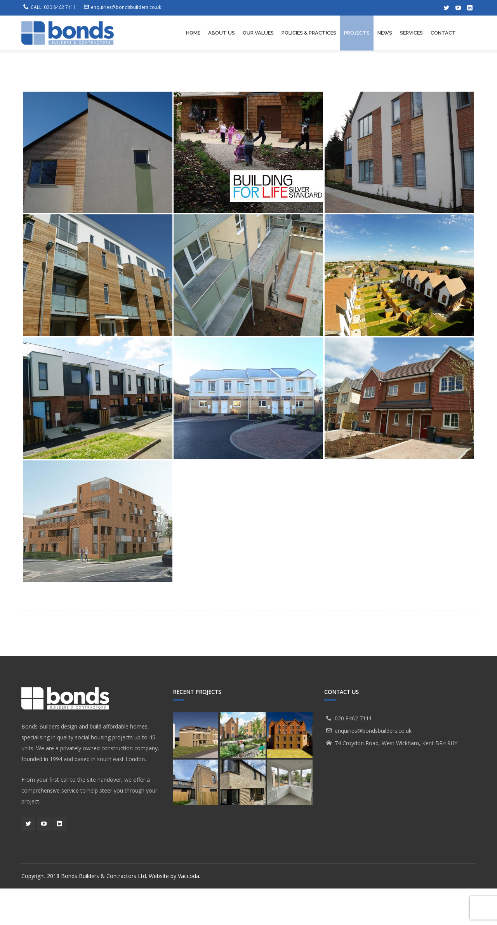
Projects (326, 69)
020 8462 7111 (60, 7)
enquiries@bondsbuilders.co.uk (126, 7)
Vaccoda (188, 912)
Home (297, 69)
